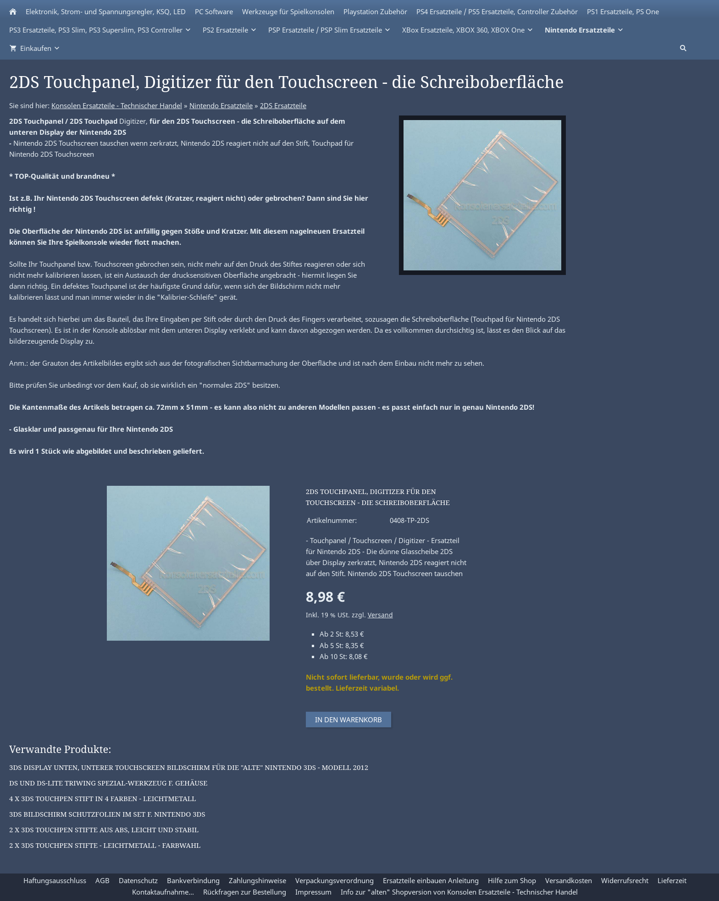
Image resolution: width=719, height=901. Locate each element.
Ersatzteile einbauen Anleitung (431, 880)
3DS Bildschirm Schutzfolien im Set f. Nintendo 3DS (107, 814)
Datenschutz (138, 880)
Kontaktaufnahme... (163, 891)
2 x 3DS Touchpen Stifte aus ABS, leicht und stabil (104, 829)
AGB (102, 880)
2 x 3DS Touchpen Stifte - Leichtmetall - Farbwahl (104, 845)
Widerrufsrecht (624, 880)
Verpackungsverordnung (334, 880)
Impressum (313, 891)
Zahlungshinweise (257, 880)
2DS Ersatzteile (283, 105)
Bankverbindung (193, 880)
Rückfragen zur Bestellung (244, 891)
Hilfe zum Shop (512, 880)
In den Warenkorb (348, 719)
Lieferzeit (672, 880)
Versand (380, 615)
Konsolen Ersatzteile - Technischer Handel (116, 105)
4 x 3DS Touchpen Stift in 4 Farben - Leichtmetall (102, 798)
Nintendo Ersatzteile (221, 105)
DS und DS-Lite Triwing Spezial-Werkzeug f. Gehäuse (108, 782)
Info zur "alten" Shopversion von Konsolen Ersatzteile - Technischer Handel (459, 891)
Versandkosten (568, 880)
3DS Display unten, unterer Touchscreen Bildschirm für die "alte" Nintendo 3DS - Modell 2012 (188, 767)
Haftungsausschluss (54, 880)
